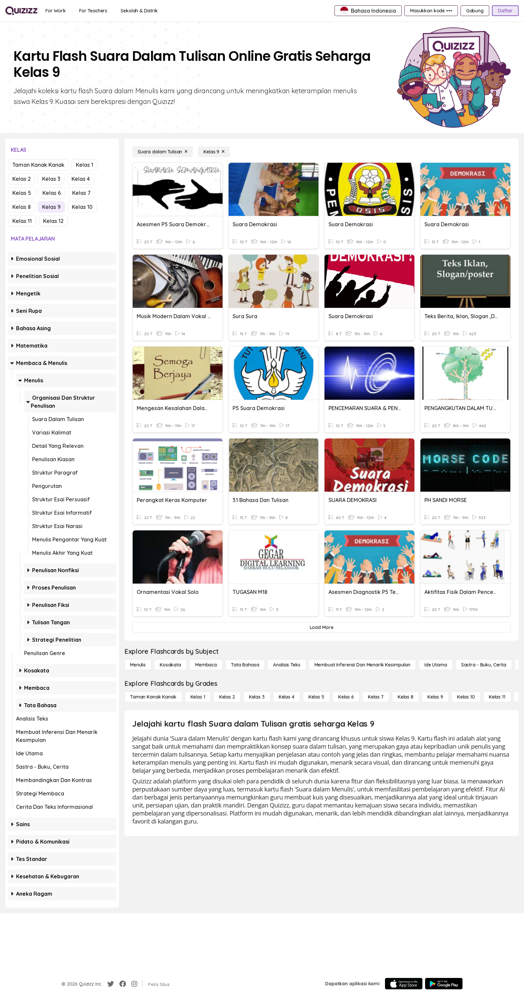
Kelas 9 (51, 207)
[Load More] (321, 627)
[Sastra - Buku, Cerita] (483, 664)
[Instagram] (134, 984)
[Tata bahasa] (245, 664)
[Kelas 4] (286, 697)
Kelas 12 (53, 221)
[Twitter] (110, 984)
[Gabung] (475, 10)
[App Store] (403, 983)
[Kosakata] (170, 664)
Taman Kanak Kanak (38, 164)
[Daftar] (505, 10)
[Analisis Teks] (286, 664)
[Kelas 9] (214, 151)
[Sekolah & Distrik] (139, 10)
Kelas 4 (81, 178)
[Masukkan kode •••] (431, 10)
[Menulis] (137, 664)
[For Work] (55, 10)
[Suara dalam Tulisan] (162, 151)
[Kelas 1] (198, 697)
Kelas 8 (21, 207)
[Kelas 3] (256, 697)
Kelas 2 (21, 178)
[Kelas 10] (466, 697)
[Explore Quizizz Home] (21, 10)
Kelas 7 (81, 193)
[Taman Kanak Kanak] (153, 697)
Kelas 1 (84, 164)
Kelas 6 (51, 193)
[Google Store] (444, 983)
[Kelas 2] (227, 697)
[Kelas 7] (375, 697)
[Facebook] (122, 984)
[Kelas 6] (346, 697)
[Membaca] (206, 664)
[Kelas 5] (316, 697)
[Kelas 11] (497, 697)
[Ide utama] (436, 664)
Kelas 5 (21, 193)
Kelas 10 (82, 207)
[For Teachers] (93, 10)
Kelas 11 (22, 221)
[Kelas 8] (405, 697)
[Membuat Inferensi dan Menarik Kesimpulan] (362, 664)
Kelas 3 (51, 178)
